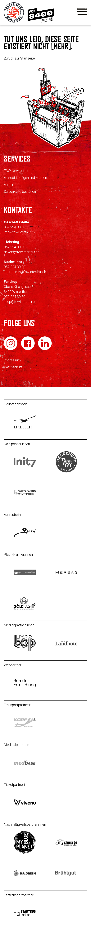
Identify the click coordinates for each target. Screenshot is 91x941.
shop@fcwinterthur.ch (20, 302)
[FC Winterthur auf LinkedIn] (45, 349)
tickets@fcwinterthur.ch (21, 252)
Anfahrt (9, 185)
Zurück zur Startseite (19, 58)
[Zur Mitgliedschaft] (41, 21)
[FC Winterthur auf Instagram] (11, 349)
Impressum (12, 360)
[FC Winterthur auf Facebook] (28, 349)
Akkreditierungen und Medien (25, 178)
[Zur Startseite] (14, 21)
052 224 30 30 (14, 227)
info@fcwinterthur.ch (19, 232)
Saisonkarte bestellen (20, 191)
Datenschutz (13, 367)
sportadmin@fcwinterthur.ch (25, 272)
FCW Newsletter (16, 171)
